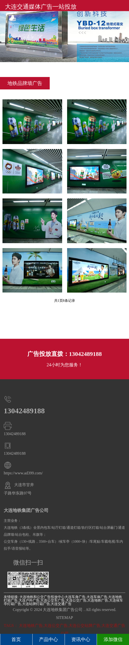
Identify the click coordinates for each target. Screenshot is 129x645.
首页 (16, 639)
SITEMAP (64, 617)
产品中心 (48, 639)
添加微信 (113, 639)
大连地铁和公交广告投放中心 (42, 597)
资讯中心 (80, 639)
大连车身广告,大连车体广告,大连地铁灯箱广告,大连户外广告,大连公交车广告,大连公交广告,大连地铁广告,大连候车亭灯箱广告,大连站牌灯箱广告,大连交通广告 (63, 600)
